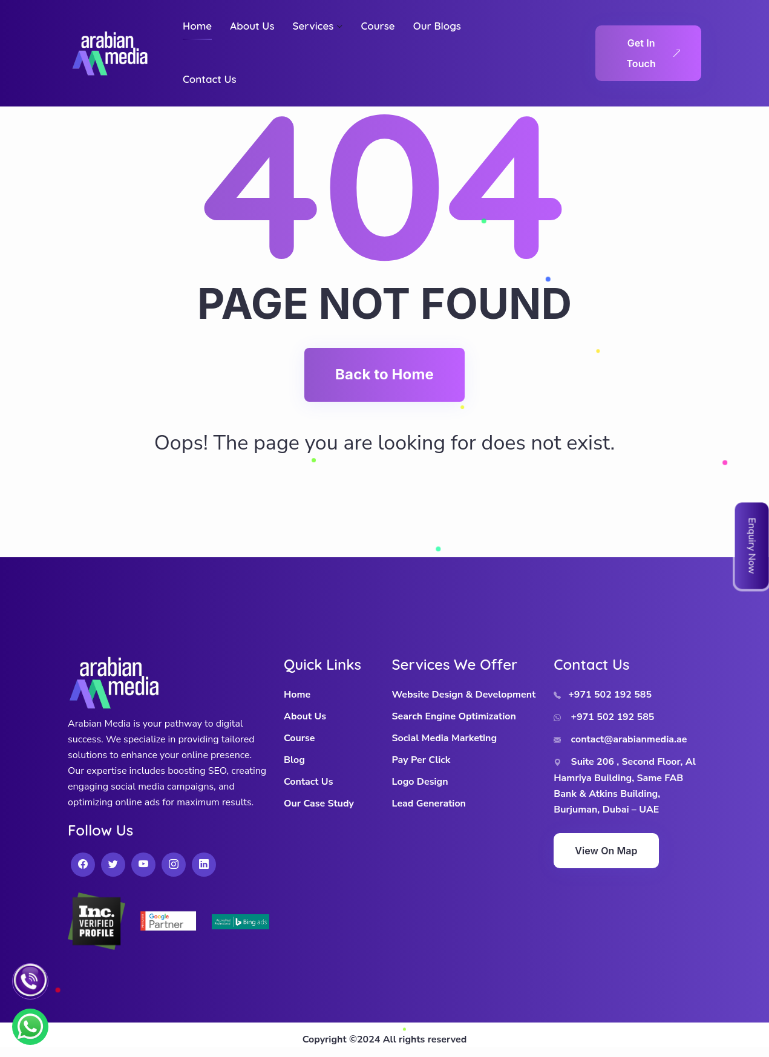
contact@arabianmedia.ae (620, 739)
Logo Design (420, 781)
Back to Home (384, 374)
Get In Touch (653, 53)
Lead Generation (429, 803)
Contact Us (308, 781)
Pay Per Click (421, 760)
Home (297, 694)
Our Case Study (319, 803)
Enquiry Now (752, 545)
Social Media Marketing (444, 738)
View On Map (606, 851)
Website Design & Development (464, 694)
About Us (305, 716)
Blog (294, 760)
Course (299, 738)
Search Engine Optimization (454, 716)
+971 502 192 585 (603, 694)
